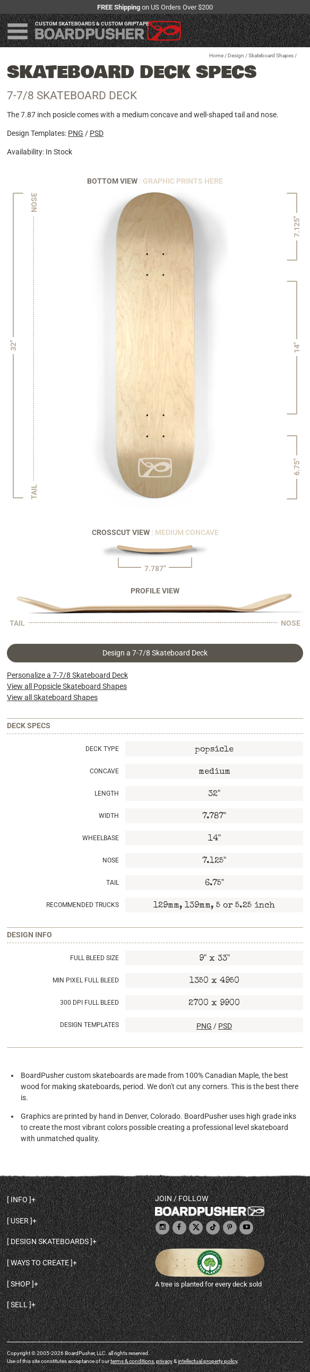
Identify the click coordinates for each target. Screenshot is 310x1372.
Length (106, 793)
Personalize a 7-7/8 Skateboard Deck (67, 675)
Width (109, 815)
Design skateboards (50, 1241)
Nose (110, 860)
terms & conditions (132, 1361)
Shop (20, 1284)
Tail (112, 882)
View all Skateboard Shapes (52, 697)
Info (19, 1199)
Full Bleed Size (94, 958)
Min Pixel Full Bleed (86, 980)
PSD (97, 133)
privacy (164, 1361)
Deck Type (102, 749)
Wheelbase (100, 838)
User (20, 1220)
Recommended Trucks (82, 905)
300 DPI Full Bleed (89, 1002)
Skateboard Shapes (271, 55)
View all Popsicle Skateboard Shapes (67, 686)
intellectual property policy (207, 1361)
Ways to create (40, 1262)
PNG (75, 133)
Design (236, 55)
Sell (19, 1304)
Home (216, 55)
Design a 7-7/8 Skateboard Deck (155, 653)
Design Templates (89, 1025)
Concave (104, 771)
